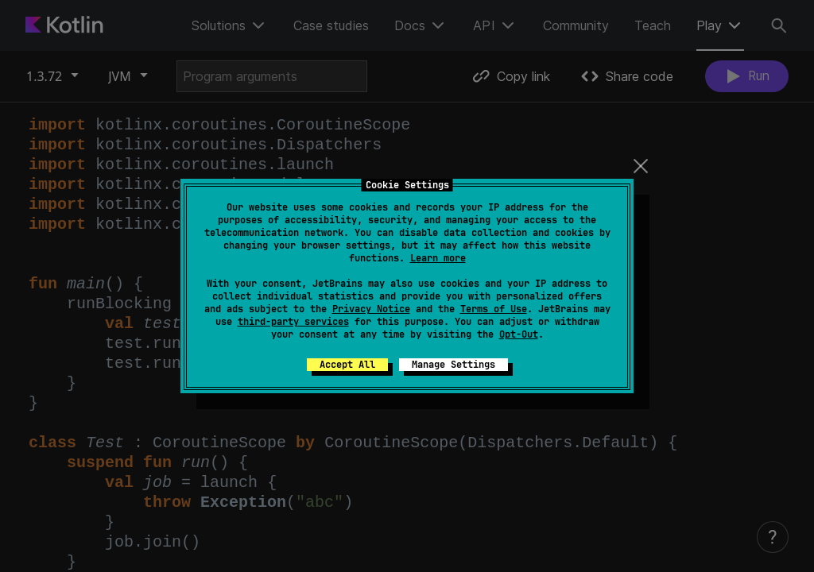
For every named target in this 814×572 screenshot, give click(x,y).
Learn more (438, 258)
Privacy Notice (371, 309)
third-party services (293, 321)
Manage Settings (453, 364)
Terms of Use (493, 309)
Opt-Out (518, 334)
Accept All (347, 364)
